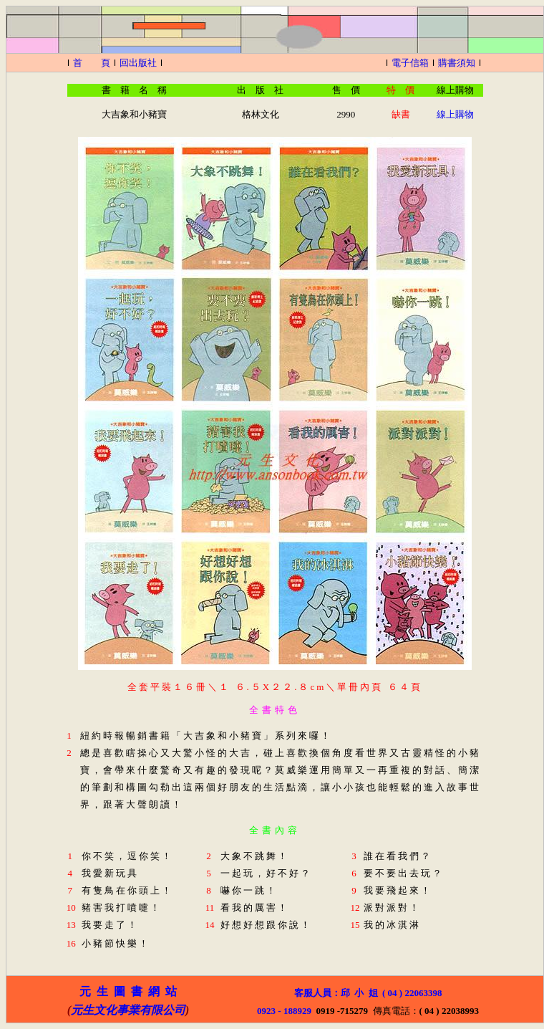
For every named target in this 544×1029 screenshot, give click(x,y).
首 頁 (91, 62)
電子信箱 (410, 62)
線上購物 (455, 114)
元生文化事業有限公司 (128, 1010)
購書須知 (456, 62)
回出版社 (138, 62)
